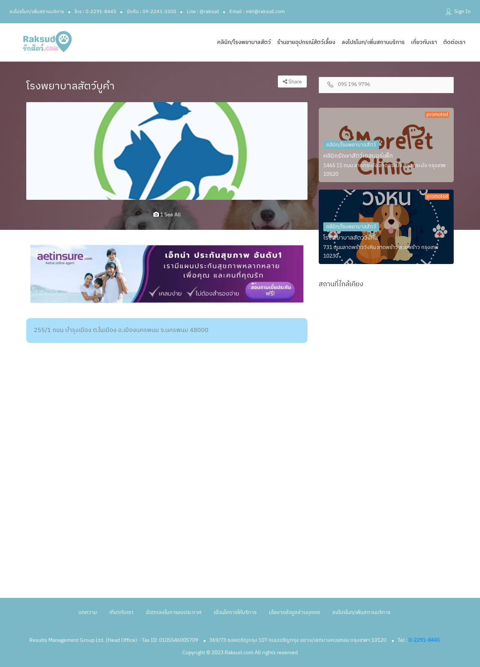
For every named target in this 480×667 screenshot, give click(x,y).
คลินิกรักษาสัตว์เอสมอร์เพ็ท (358, 156)
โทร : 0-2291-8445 (95, 12)
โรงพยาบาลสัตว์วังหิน (350, 238)
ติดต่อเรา (454, 42)
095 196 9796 (354, 85)
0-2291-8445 (424, 640)
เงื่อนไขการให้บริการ (235, 612)
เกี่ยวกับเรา (424, 42)
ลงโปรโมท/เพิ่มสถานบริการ (36, 12)
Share (292, 81)
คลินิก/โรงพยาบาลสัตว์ (244, 42)
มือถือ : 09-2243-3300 (151, 12)
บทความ (87, 612)
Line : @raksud (203, 12)
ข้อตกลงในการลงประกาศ (173, 612)
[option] (167, 151)
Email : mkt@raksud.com (257, 12)
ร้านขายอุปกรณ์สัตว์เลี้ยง (306, 42)
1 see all (167, 214)
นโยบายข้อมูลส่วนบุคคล (294, 612)
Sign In (462, 11)
